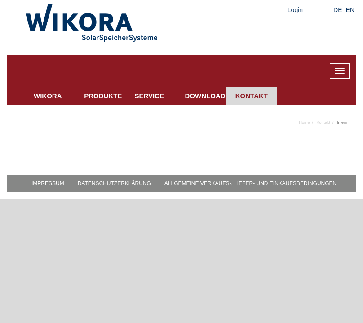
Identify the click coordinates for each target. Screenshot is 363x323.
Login (295, 9)
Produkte (103, 96)
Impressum (47, 183)
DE (337, 9)
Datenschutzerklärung (114, 183)
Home (304, 122)
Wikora (48, 96)
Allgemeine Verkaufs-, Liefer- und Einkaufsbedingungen (250, 183)
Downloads (205, 96)
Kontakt (251, 96)
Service (149, 96)
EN (350, 9)
